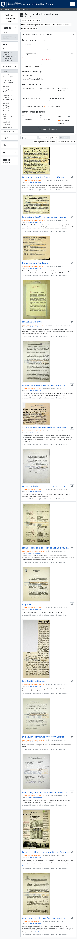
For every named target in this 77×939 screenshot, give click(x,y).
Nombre (7, 66)
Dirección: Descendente (66, 142)
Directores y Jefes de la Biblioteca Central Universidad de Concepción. (45, 792)
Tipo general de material (56, 98)
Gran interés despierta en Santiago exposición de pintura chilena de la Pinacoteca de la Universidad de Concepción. (45, 918)
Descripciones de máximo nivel (33, 106)
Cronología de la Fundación (35, 263)
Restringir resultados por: (10, 18)
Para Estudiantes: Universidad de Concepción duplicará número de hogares (45, 217)
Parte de (7, 27)
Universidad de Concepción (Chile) (9, 76)
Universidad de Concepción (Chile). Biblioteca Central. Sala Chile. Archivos (9, 56)
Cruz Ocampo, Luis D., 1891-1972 (9, 81)
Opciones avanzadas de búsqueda (38, 34)
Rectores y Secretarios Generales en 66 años (43, 177)
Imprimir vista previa (29, 138)
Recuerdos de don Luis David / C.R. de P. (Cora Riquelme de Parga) (45, 486)
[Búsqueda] (48, 45)
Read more (25, 866)
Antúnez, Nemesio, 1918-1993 (9, 116)
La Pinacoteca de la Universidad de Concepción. (44, 385)
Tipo (5, 152)
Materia (6, 145)
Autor (5, 44)
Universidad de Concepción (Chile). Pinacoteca (9, 97)
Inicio (23, 115)
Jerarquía (43, 138)
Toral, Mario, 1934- (9, 131)
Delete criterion (48, 59)
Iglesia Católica (9, 128)
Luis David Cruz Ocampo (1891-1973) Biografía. (44, 737)
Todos (5, 32)
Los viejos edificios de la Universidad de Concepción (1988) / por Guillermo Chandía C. (45, 852)
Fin (41, 115)
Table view (64, 138)
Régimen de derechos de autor (31, 98)
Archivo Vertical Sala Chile (9, 37)
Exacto (62, 123)
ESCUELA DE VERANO (32, 322)
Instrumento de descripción (63, 89)
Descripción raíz (27, 75)
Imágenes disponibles (47, 88)
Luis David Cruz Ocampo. (34, 681)
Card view (54, 138)
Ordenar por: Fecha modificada (44, 142)
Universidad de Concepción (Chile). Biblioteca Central (9, 89)
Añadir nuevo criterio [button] (31, 66)
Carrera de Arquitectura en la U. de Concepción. (44, 428)
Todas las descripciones (53, 106)
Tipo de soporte (6, 161)
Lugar (6, 137)
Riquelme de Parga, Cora (9, 123)
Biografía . (27, 604)
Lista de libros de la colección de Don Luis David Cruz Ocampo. (45, 548)
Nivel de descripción (28, 88)
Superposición (64, 120)
